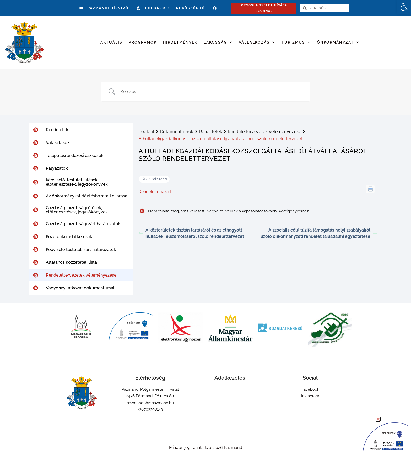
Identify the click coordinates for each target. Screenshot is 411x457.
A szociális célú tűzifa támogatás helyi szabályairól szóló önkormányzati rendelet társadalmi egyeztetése (319, 233)
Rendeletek (210, 131)
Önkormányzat (338, 42)
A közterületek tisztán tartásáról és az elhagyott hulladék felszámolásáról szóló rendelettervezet (191, 233)
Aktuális (111, 42)
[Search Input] (212, 92)
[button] (404, 7)
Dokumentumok (176, 131)
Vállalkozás (257, 42)
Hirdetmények (180, 42)
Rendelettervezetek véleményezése (264, 131)
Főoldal (146, 131)
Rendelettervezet (155, 191)
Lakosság (218, 42)
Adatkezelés (229, 378)
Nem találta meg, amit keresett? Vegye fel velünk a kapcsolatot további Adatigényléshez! (224, 211)
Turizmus (296, 42)
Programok (143, 42)
